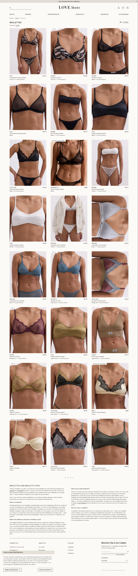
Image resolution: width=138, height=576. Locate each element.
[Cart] (127, 7)
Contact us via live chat (17, 547)
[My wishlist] (123, 7)
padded (12, 490)
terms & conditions (120, 554)
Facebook (71, 553)
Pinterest (70, 550)
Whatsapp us (14, 550)
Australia (104, 560)
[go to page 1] (65, 477)
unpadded (20, 490)
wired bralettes (81, 503)
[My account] (118, 7)
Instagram (71, 547)
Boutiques (42, 550)
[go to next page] (73, 477)
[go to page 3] (70, 477)
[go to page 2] (67, 477)
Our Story (42, 547)
